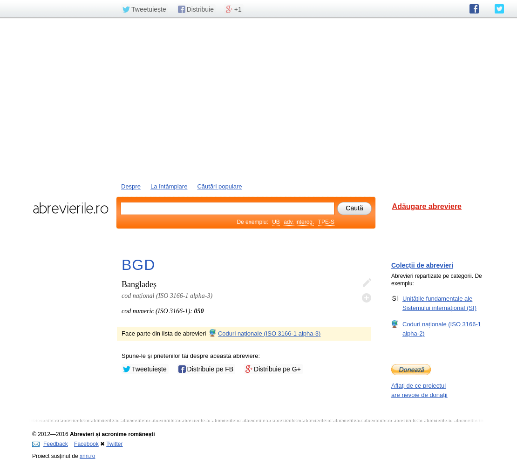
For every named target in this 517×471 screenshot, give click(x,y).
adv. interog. (299, 222)
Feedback (50, 444)
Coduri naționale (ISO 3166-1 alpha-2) (441, 328)
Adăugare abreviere (427, 206)
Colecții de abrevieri (422, 265)
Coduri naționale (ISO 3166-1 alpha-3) (264, 333)
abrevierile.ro (71, 208)
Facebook (86, 444)
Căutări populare (219, 186)
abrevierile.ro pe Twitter (499, 8)
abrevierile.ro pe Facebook (474, 8)
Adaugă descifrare (366, 298)
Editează (366, 283)
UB (276, 222)
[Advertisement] (258, 99)
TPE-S (326, 222)
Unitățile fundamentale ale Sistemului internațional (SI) (439, 303)
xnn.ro (87, 456)
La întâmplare (169, 186)
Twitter (114, 444)
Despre (131, 186)
